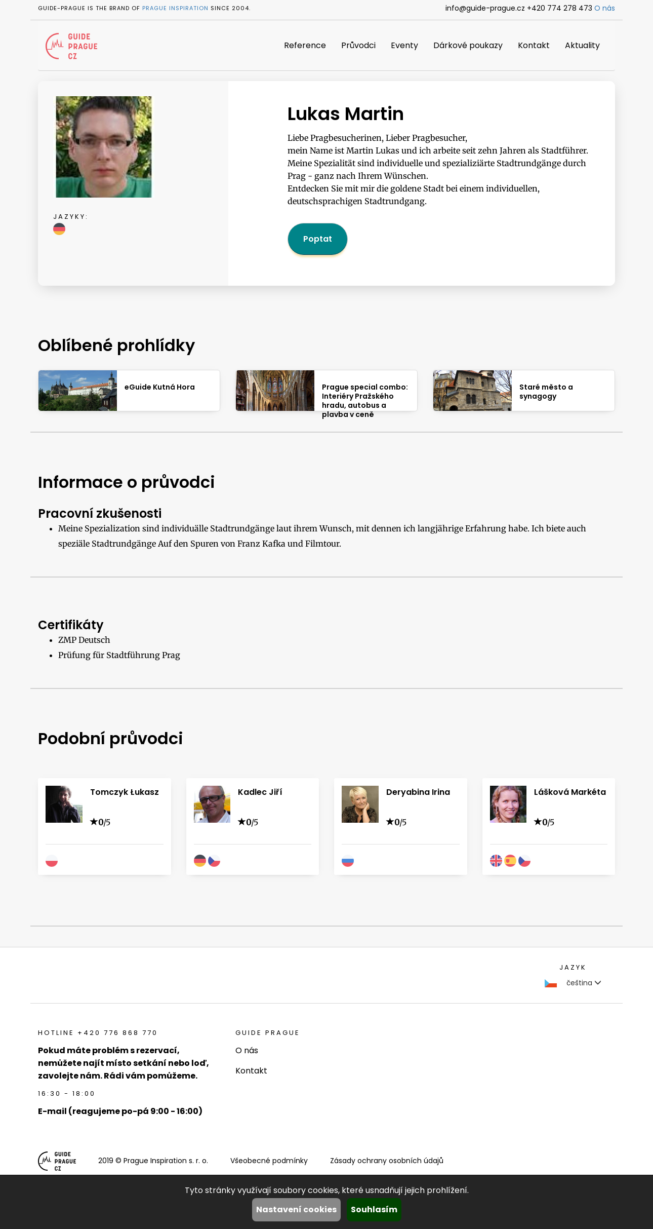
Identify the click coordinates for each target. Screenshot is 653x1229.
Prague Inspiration (175, 8)
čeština (573, 983)
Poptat (317, 239)
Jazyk (573, 967)
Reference (305, 45)
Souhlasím (374, 1209)
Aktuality (582, 45)
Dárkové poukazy (468, 45)
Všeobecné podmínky (269, 1161)
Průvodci (358, 45)
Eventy (404, 45)
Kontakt (534, 45)
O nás (604, 8)
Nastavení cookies (296, 1209)
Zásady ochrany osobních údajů (386, 1161)
